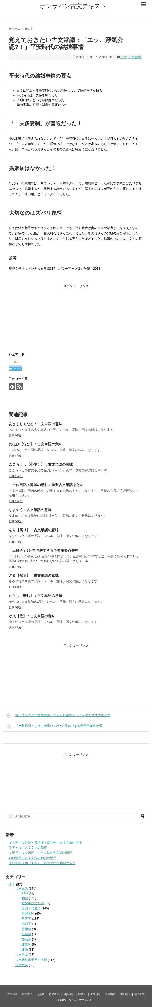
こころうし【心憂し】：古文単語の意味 (41, 464)
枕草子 (82, 994)
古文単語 (21, 888)
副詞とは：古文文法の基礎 (28, 847)
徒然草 (40, 994)
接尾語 (26, 934)
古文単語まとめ (33, 903)
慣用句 (26, 929)
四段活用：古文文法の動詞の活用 (32, 858)
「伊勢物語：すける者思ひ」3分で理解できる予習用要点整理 (54, 726)
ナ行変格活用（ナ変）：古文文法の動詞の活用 (42, 863)
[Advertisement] (76, 316)
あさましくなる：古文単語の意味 (35, 424)
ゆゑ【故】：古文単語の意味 (32, 616)
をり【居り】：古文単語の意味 (34, 530)
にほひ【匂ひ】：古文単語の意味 (35, 444)
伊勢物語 (69, 994)
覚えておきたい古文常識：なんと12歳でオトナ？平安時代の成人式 (58, 716)
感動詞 (26, 923)
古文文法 (21, 965)
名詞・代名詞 (31, 908)
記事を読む (16, 435)
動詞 (25, 898)
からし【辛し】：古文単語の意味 (35, 596)
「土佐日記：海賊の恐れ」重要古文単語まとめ (46, 485)
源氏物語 (125, 994)
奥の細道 (139, 994)
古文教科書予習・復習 (31, 960)
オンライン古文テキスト (73, 6)
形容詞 (26, 918)
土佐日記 (95, 994)
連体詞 (26, 944)
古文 (123, 57)
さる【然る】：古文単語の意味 (34, 575)
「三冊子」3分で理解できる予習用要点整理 (43, 550)
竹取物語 (54, 994)
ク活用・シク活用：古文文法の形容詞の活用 (40, 853)
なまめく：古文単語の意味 (30, 510)
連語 (25, 949)
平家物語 (110, 994)
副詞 (25, 893)
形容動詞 (28, 913)
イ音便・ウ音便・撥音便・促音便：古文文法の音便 (45, 842)
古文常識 (134, 57)
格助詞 (26, 939)
